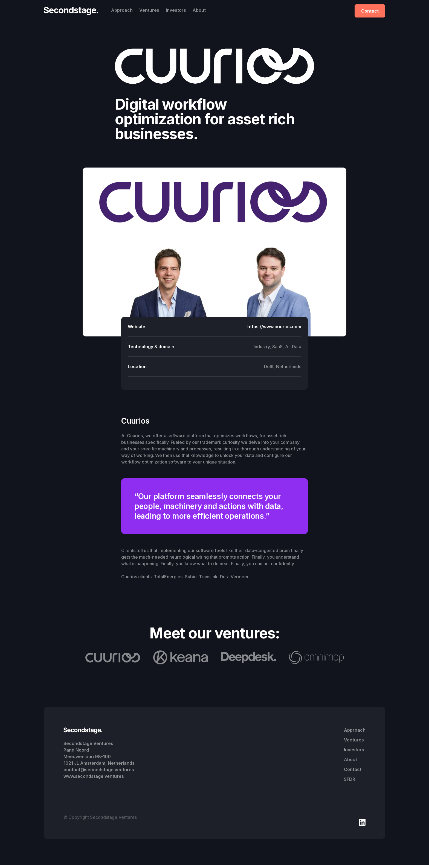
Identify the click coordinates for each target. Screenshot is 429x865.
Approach (122, 10)
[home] (72, 11)
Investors (176, 10)
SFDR (349, 779)
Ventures (149, 10)
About (199, 10)
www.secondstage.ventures (93, 776)
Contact (370, 11)
